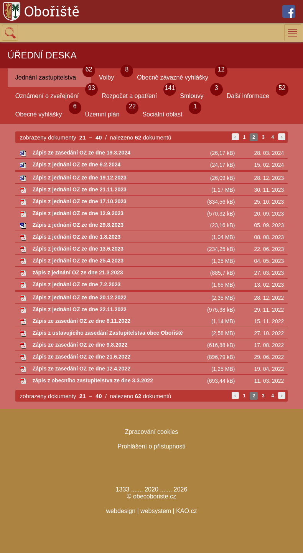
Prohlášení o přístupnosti (152, 446)
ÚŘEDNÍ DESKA (42, 55)
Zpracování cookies (151, 431)
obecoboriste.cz (154, 496)
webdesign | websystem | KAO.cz (151, 511)
